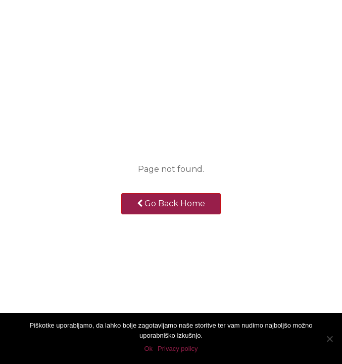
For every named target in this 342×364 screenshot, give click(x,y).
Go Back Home (171, 203)
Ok (148, 348)
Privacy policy (178, 348)
